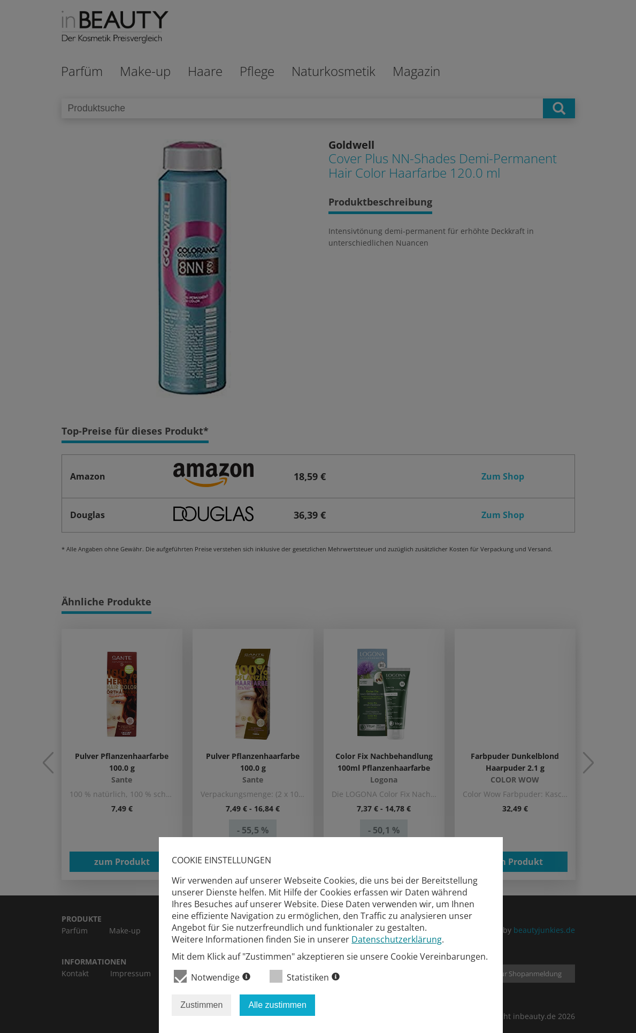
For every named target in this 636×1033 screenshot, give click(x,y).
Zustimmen (201, 1004)
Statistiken (305, 976)
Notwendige (212, 976)
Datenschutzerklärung (396, 939)
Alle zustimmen (277, 1004)
